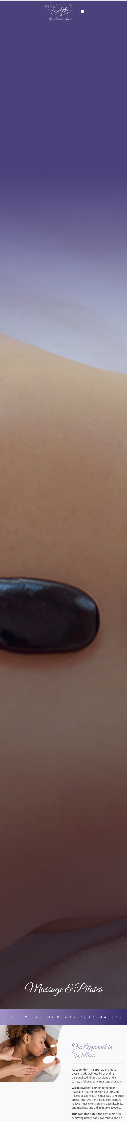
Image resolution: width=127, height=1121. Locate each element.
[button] (82, 11)
